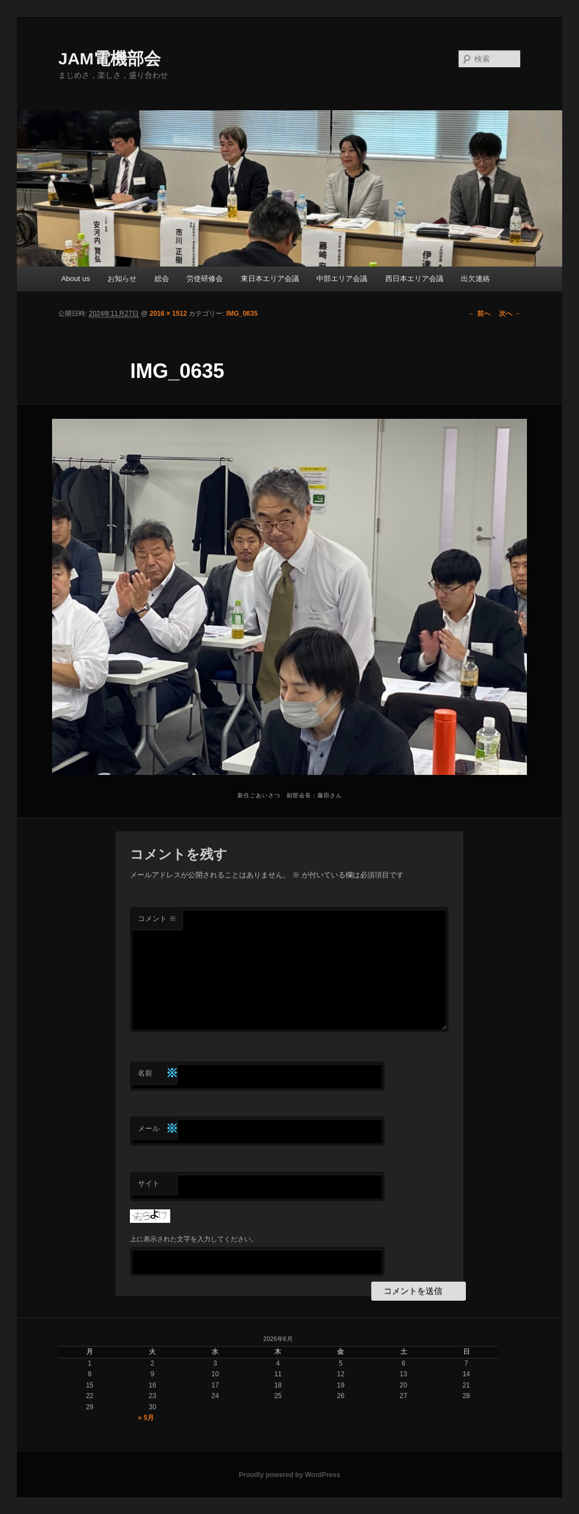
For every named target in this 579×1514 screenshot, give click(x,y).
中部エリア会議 (341, 278)
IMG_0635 (242, 313)
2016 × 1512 (168, 313)
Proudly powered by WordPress (289, 1475)
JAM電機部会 (109, 58)
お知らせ (122, 278)
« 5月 (146, 1418)
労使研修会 (204, 278)
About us (75, 278)
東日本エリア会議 (270, 278)
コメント (157, 918)
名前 (157, 1074)
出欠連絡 (475, 278)
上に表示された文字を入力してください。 (194, 1239)
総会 (162, 278)
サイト (149, 1183)
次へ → (510, 313)
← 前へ (479, 313)
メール (157, 1129)
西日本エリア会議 (414, 278)
